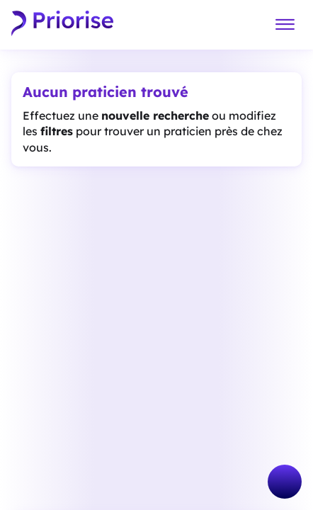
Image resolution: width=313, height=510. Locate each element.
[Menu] (285, 25)
